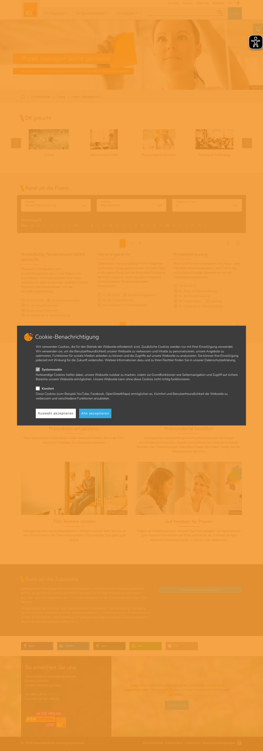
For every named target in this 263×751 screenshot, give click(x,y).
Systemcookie (52, 369)
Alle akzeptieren (95, 413)
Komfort (48, 388)
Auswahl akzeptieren (56, 413)
